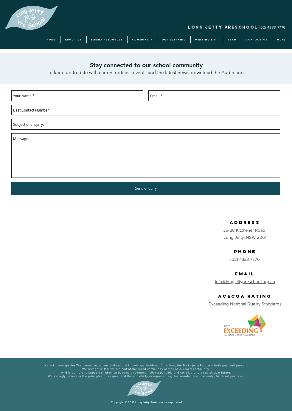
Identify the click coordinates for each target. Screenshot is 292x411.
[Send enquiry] (145, 188)
